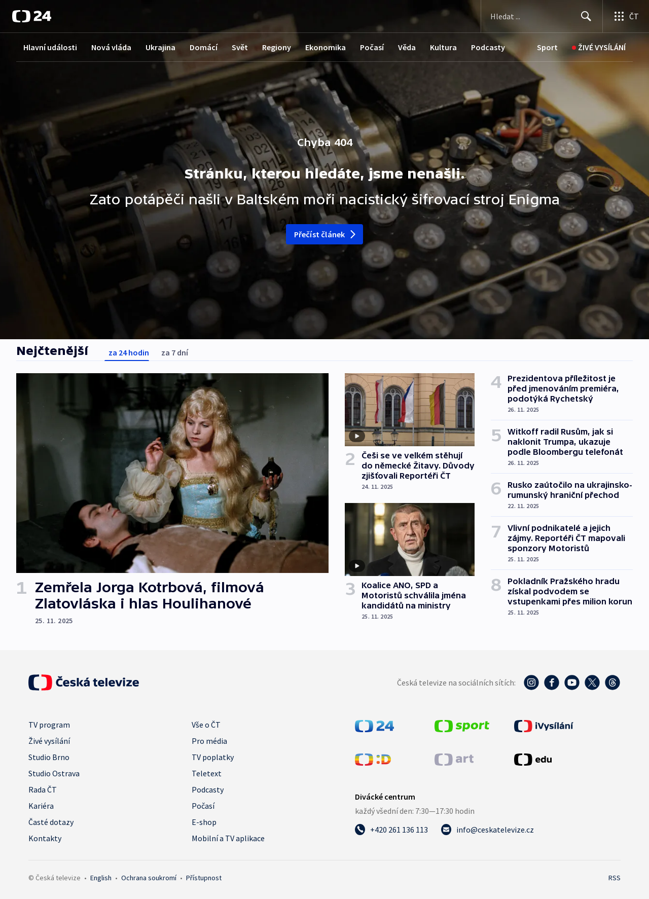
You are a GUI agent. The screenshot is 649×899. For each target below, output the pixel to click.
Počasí (372, 47)
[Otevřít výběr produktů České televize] (626, 16)
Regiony (276, 47)
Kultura (443, 47)
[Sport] (547, 47)
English (101, 877)
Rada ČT (42, 789)
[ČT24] (31, 16)
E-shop (204, 822)
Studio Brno (48, 757)
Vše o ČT (206, 725)
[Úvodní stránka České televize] (83, 682)
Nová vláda (111, 47)
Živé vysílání (49, 741)
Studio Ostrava (54, 773)
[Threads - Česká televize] (612, 682)
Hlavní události (50, 47)
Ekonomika (325, 47)
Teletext (207, 773)
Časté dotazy (51, 822)
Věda (407, 47)
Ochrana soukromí (148, 877)
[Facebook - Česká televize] (552, 682)
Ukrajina (160, 47)
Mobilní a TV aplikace (228, 838)
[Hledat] (586, 16)
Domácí (204, 47)
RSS (614, 877)
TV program (49, 725)
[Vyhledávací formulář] (541, 16)
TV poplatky (213, 757)
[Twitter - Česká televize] (592, 682)
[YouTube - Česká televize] (572, 682)
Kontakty (44, 838)
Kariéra (41, 806)
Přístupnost (204, 877)
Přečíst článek (325, 234)
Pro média (209, 741)
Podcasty (488, 47)
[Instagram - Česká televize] (531, 682)
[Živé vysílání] (599, 47)
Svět (240, 47)
